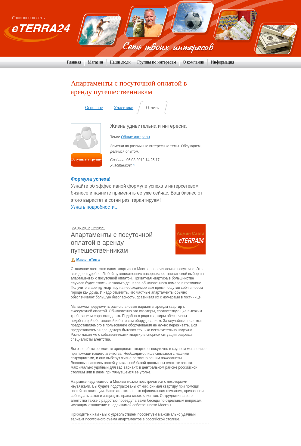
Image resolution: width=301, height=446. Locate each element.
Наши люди (120, 62)
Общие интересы (135, 137)
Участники (123, 107)
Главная (74, 62)
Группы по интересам (156, 62)
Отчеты (153, 107)
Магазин (95, 62)
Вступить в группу (86, 159)
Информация (222, 62)
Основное (94, 107)
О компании (193, 62)
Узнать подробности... (95, 207)
